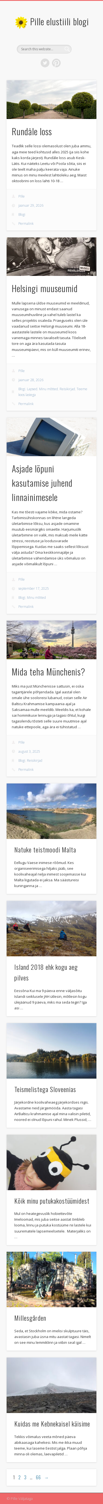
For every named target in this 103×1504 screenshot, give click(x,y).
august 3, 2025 (29, 751)
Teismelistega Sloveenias (45, 1089)
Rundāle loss (32, 131)
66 (38, 1477)
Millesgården (30, 1318)
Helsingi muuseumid (45, 288)
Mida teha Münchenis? (48, 671)
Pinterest (56, 63)
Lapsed (32, 389)
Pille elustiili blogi (59, 21)
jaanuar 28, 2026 (30, 380)
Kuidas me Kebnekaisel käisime (52, 1423)
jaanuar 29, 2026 (30, 205)
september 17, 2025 (33, 588)
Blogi (21, 214)
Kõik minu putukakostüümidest (52, 1201)
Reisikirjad (67, 389)
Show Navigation (83, 49)
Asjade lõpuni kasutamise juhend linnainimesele (42, 482)
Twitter (45, 63)
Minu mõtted (48, 389)
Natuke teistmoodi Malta (45, 849)
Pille (21, 196)
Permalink (26, 223)
